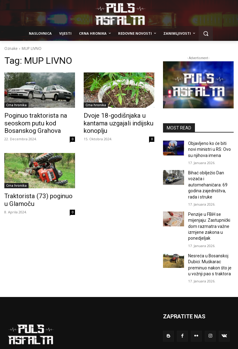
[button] (206, 33)
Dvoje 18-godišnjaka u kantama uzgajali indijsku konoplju (113, 122)
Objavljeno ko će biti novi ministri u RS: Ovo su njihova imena (209, 148)
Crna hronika (16, 105)
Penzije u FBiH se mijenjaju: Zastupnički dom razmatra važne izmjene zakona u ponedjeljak (207, 212)
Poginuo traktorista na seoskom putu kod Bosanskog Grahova (39, 122)
